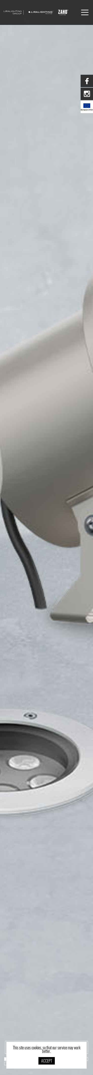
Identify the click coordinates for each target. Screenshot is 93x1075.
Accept (46, 1061)
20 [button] (6, 1063)
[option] (46, 537)
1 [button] (6, 1059)
